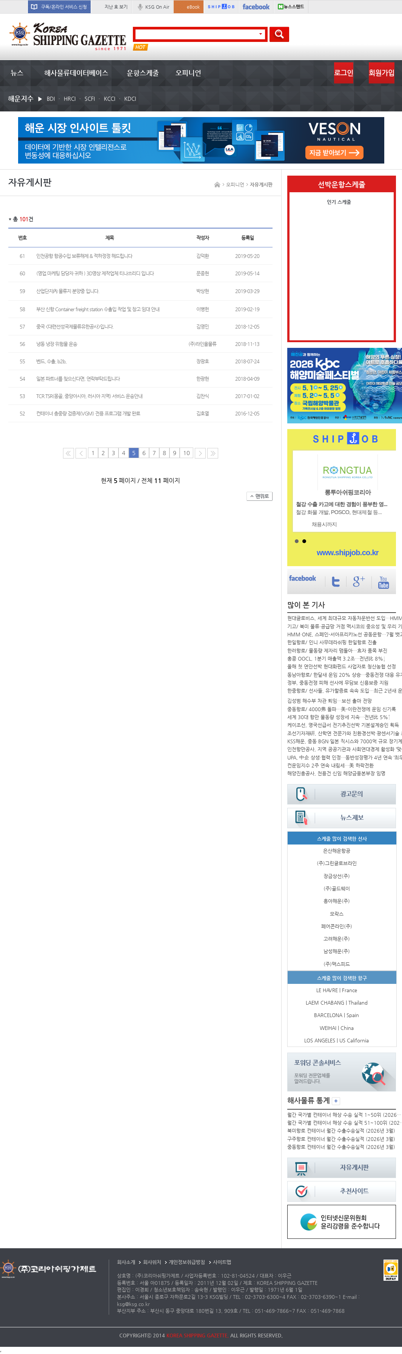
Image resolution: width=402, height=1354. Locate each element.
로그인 (343, 73)
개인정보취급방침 (187, 1262)
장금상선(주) (336, 876)
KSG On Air (157, 6)
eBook (193, 6)
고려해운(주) (336, 938)
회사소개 (126, 1262)
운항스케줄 (143, 73)
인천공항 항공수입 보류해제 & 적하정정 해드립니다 (84, 256)
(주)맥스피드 (336, 964)
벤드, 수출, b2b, (51, 361)
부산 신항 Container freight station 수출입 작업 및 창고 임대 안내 (97, 309)
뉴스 (17, 73)
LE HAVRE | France (336, 990)
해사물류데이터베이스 (76, 73)
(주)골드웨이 (336, 888)
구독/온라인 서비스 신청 (64, 6)
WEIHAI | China (337, 1027)
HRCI (69, 99)
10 (186, 453)
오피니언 (188, 73)
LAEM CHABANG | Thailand (337, 1002)
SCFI (90, 99)
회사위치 (152, 1262)
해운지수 (21, 98)
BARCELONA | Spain (336, 1015)
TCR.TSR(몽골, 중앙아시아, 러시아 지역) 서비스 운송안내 (89, 396)
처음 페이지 (68, 453)
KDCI (130, 99)
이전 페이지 (80, 453)
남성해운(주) (336, 951)
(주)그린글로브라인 (337, 863)
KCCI (109, 99)
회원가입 (381, 73)
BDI (51, 99)
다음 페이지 (200, 453)
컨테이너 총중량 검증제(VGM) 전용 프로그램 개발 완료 (88, 413)
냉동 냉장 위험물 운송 (56, 344)
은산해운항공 (336, 850)
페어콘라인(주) (336, 926)
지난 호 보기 (116, 6)
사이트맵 (222, 1262)
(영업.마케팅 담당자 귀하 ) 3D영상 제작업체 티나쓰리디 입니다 (95, 273)
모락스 (336, 913)
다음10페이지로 (212, 453)
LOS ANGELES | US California (336, 1040)
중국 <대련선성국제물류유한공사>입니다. (75, 326)
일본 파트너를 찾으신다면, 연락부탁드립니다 (78, 378)
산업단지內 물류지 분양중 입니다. (67, 291)
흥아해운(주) (336, 901)
